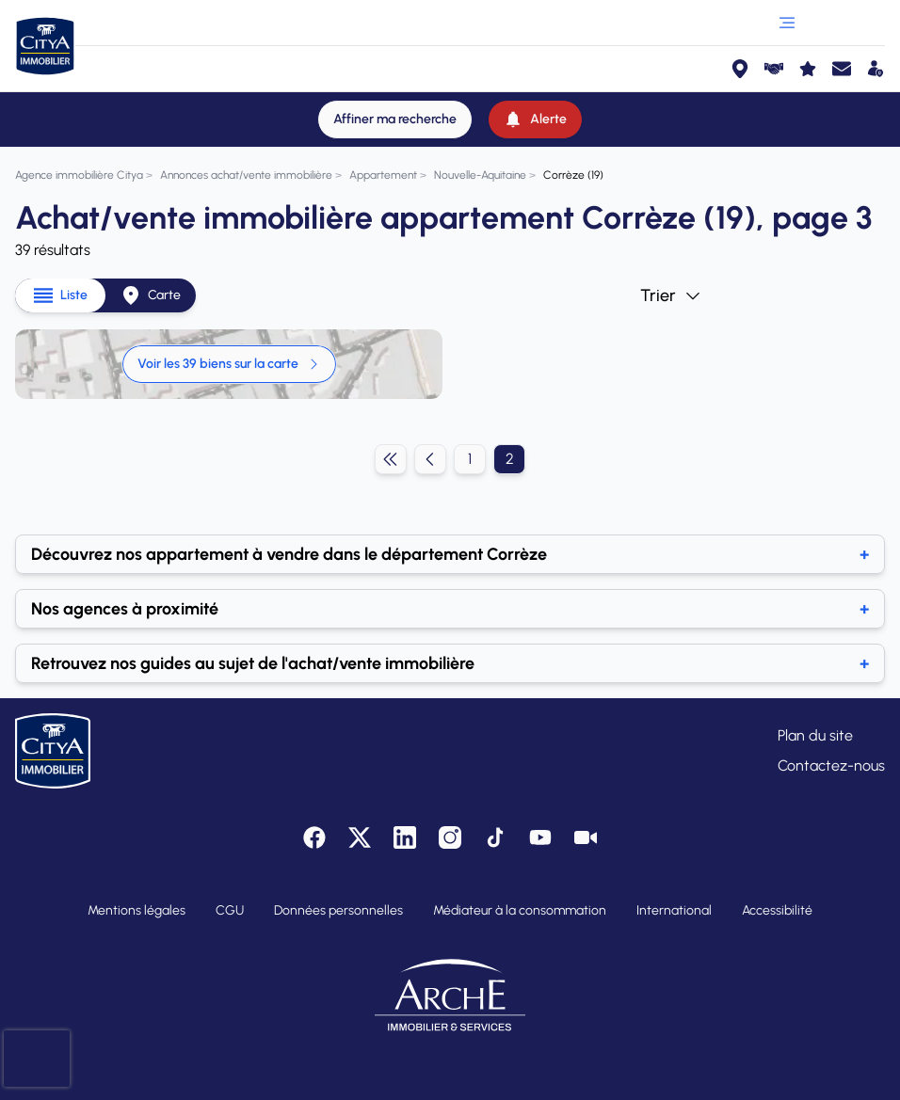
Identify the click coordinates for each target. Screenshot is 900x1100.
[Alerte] (535, 119)
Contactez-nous (831, 765)
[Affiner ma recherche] (395, 119)
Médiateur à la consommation (519, 910)
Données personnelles (338, 910)
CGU (230, 910)
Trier (671, 295)
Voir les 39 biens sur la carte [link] (229, 364)
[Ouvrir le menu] (787, 22)
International (674, 910)
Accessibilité (777, 910)
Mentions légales (136, 910)
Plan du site (815, 735)
